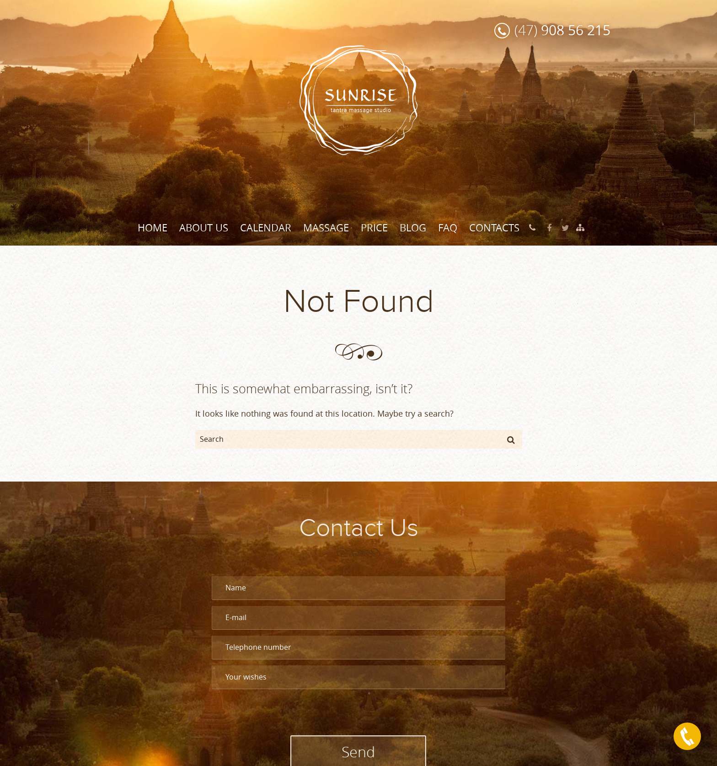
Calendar (265, 227)
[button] (511, 439)
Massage (326, 227)
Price (374, 227)
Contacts (494, 227)
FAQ (447, 227)
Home (152, 227)
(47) (562, 30)
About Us (203, 227)
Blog (413, 227)
